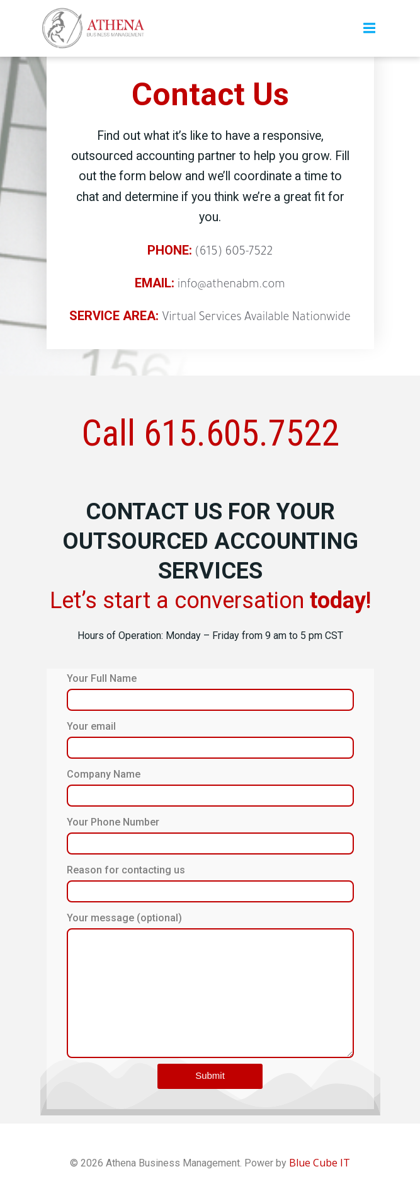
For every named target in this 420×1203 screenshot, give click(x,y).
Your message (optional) (210, 985)
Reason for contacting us (210, 883)
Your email (210, 739)
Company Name (210, 787)
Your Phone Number (210, 835)
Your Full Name (210, 691)
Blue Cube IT (319, 1163)
